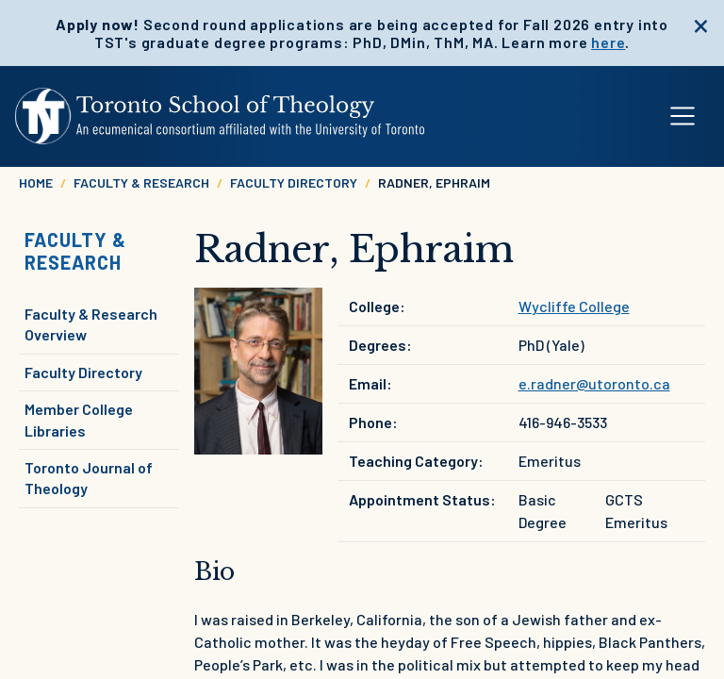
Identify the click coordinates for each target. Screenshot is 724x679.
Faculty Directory (293, 182)
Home (36, 182)
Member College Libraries (79, 419)
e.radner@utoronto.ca (594, 383)
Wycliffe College (574, 306)
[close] (701, 23)
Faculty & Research (141, 182)
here (608, 42)
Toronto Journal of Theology (89, 477)
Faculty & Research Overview (91, 324)
